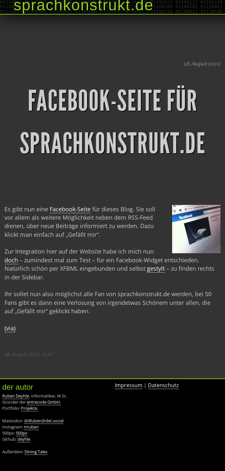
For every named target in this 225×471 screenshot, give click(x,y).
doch (11, 260)
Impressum (128, 385)
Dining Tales (35, 452)
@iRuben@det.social (44, 421)
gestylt (156, 268)
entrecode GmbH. (44, 402)
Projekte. (29, 408)
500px (21, 433)
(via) (10, 328)
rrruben (31, 427)
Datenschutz (163, 385)
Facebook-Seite (70, 209)
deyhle (23, 439)
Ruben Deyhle (15, 396)
